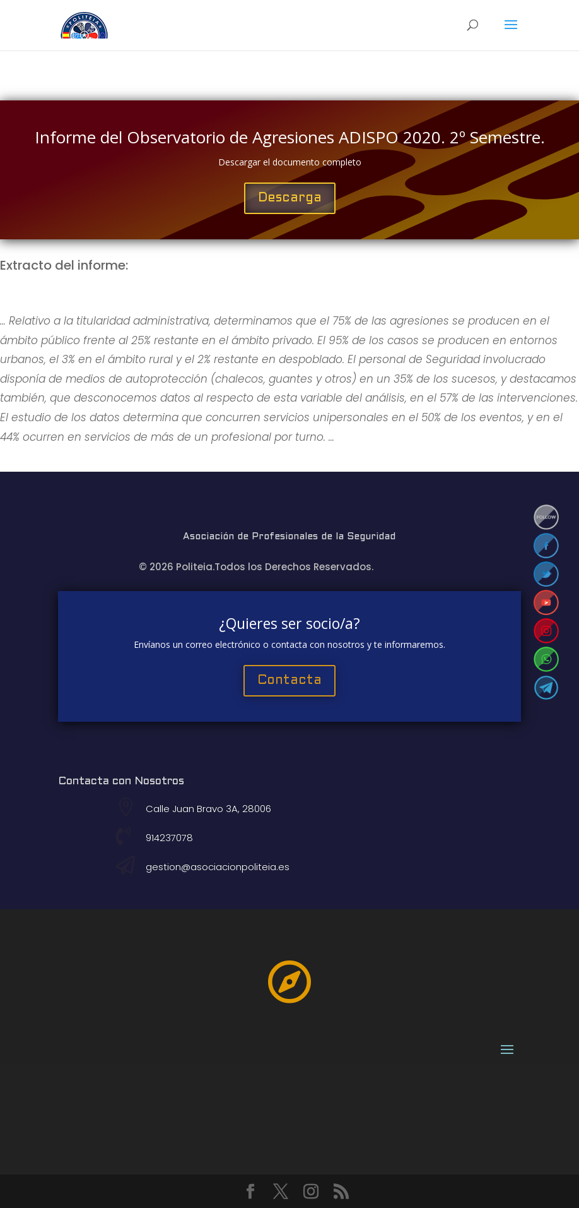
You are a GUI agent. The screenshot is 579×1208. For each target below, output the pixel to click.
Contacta (289, 680)
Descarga (290, 198)
